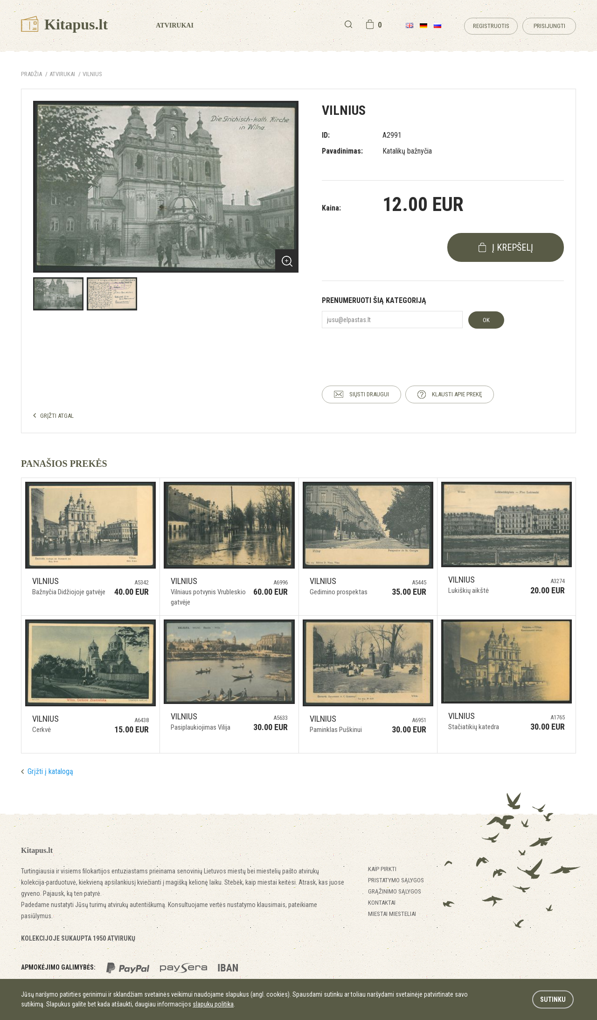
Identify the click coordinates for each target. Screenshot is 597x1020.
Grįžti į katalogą (50, 771)
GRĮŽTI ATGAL (57, 415)
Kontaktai (382, 902)
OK (486, 320)
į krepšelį (512, 247)
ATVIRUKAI (62, 73)
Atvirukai (175, 25)
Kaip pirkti (382, 868)
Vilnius (92, 73)
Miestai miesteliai (392, 913)
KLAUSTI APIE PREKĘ (457, 394)
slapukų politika (213, 1004)
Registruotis (491, 25)
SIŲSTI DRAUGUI (369, 394)
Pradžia (31, 73)
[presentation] (393, 349)
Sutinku (553, 999)
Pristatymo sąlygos (396, 880)
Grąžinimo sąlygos (394, 891)
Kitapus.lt (64, 24)
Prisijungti (549, 25)
